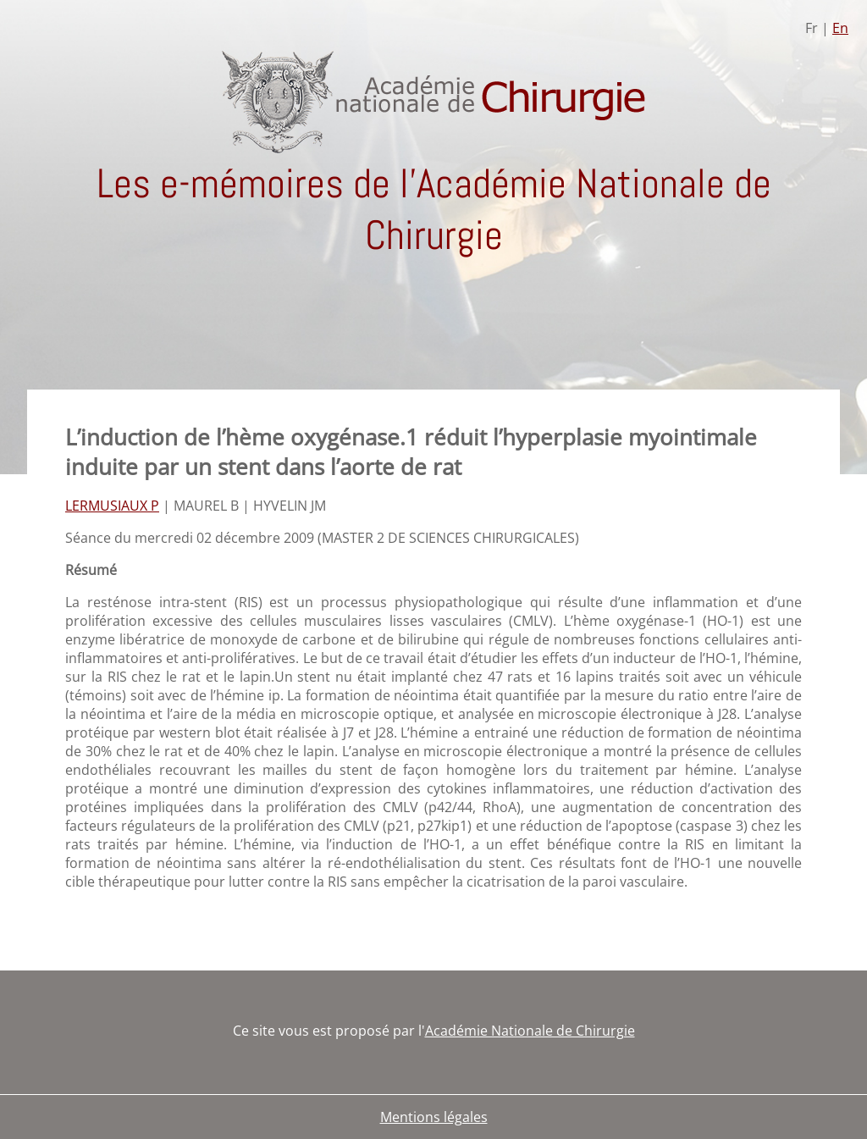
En (840, 28)
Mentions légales (434, 1117)
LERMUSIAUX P (112, 505)
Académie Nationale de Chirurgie (530, 1030)
